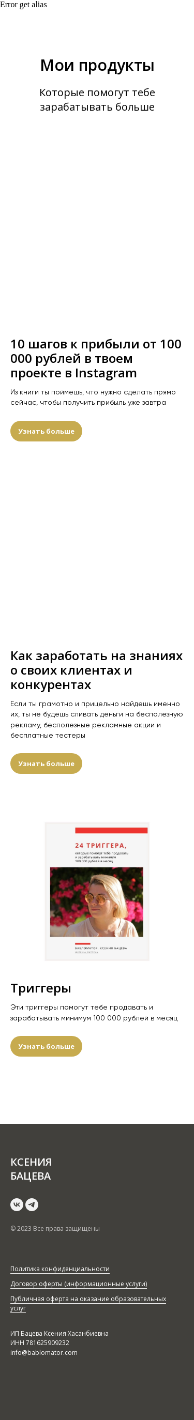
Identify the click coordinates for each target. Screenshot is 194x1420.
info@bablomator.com (44, 1352)
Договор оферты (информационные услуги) (78, 1283)
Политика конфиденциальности (60, 1268)
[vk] (16, 1204)
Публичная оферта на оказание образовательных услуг (88, 1303)
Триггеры (40, 988)
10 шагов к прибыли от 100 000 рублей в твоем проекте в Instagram (96, 358)
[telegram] (31, 1204)
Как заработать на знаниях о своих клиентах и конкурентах (96, 670)
